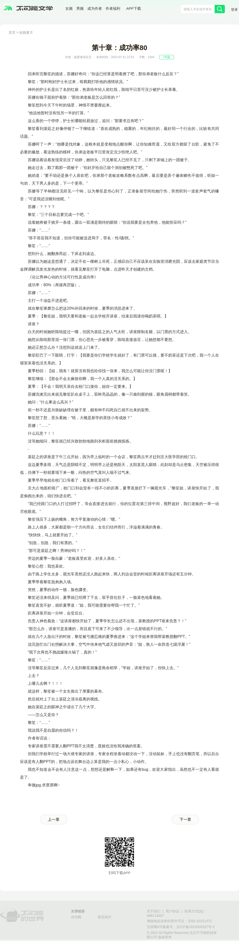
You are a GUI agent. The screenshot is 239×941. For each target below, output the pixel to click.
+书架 (166, 57)
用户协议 (172, 911)
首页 (12, 32)
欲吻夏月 (26, 32)
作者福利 (113, 8)
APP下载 (133, 8)
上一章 (54, 819)
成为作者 (94, 8)
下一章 (185, 819)
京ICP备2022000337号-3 (195, 927)
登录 (234, 9)
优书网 (76, 917)
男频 (80, 8)
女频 (69, 8)
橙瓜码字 (104, 917)
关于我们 (153, 911)
